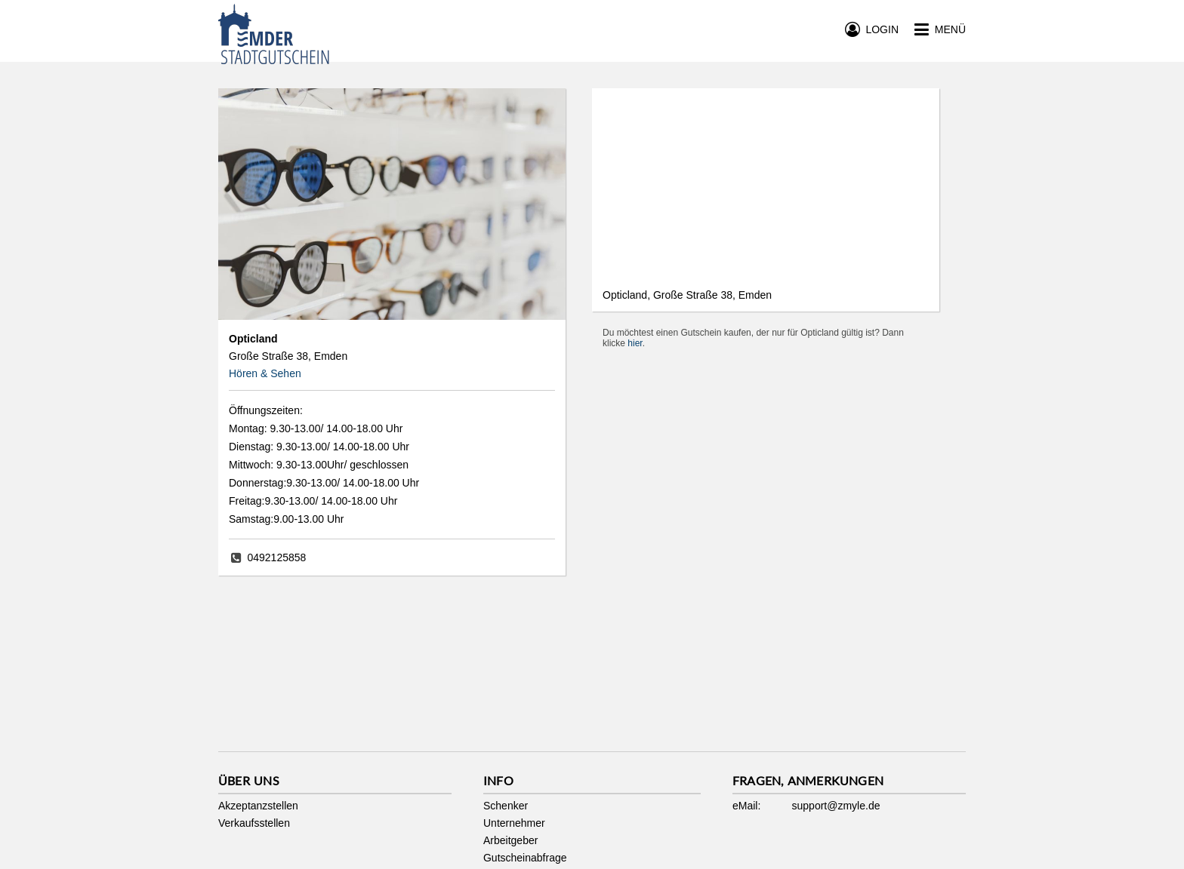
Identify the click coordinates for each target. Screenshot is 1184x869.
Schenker (505, 806)
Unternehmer (514, 823)
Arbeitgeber (510, 840)
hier (634, 343)
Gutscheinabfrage (525, 858)
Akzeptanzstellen (258, 806)
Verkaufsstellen (254, 823)
